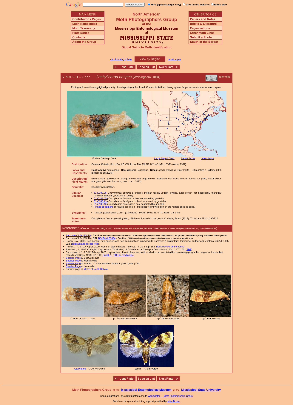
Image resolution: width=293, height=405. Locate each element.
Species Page (73, 257)
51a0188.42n (101, 204)
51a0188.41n (101, 201)
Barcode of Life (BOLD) (78, 235)
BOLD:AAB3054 (106, 238)
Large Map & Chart (164, 158)
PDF (188, 249)
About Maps (207, 158)
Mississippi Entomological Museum (146, 389)
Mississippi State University (201, 389)
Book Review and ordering (170, 246)
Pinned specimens (103, 206)
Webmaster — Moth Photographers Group (170, 396)
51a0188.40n (101, 198)
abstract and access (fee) (85, 243)
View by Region (150, 59)
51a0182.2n (100, 192)
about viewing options (121, 59)
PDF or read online (124, 255)
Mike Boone (173, 401)
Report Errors (188, 158)
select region (174, 59)
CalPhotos (80, 368)
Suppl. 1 (107, 255)
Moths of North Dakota (96, 269)
